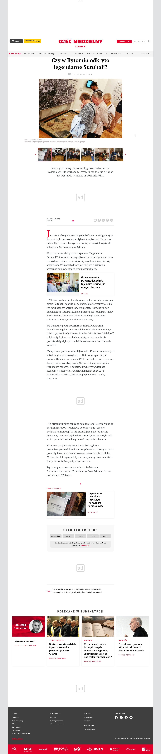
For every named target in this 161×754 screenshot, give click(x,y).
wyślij (112, 219)
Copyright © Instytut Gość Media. (124, 738)
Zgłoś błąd (17, 738)
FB (100, 219)
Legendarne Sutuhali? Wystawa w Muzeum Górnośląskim (95, 500)
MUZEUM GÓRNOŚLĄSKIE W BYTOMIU (65, 592)
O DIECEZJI (145, 54)
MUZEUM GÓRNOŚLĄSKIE (93, 589)
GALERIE (63, 54)
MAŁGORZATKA (79, 589)
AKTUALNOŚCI (30, 54)
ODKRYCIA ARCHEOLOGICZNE (86, 592)
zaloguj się (139, 41)
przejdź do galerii (80, 74)
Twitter (104, 219)
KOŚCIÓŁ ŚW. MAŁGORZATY (66, 589)
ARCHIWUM (78, 54)
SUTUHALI (99, 592)
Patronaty (116, 54)
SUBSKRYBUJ (124, 41)
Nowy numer (15, 54)
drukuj (108, 219)
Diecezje (131, 54)
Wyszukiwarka (149, 41)
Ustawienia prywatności (57, 724)
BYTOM (55, 589)
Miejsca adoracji (47, 54)
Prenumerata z (29, 41)
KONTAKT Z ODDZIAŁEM (97, 54)
